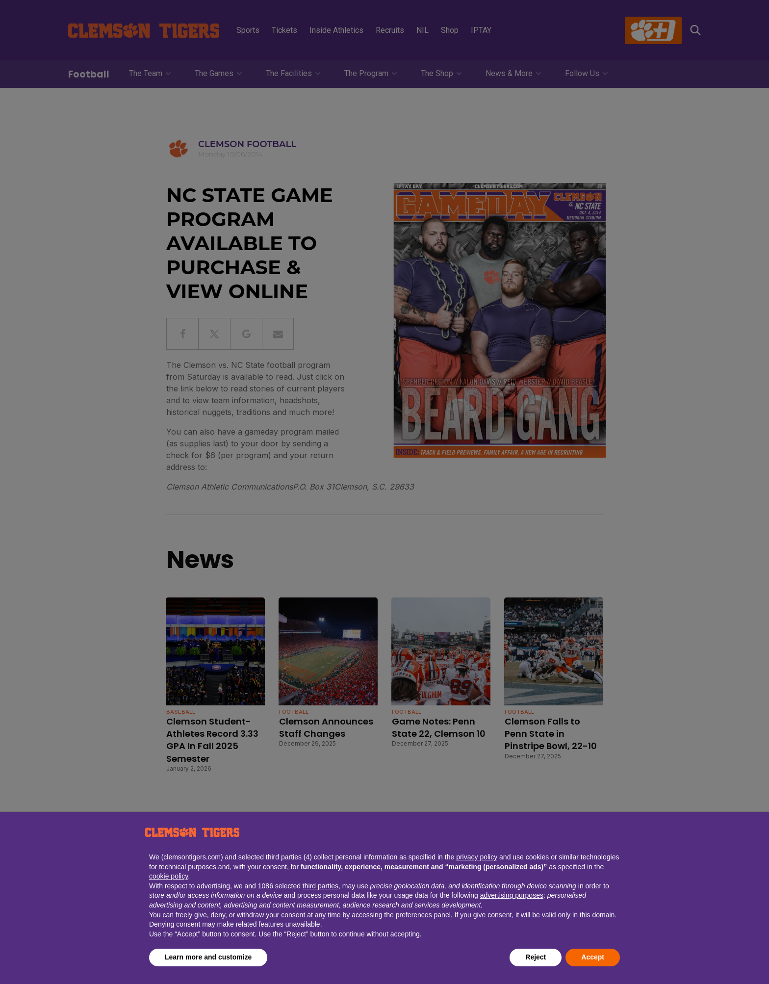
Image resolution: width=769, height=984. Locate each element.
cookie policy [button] (168, 876)
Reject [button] (535, 957)
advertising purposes (511, 895)
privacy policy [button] (476, 857)
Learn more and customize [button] (208, 957)
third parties (320, 886)
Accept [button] (592, 957)
